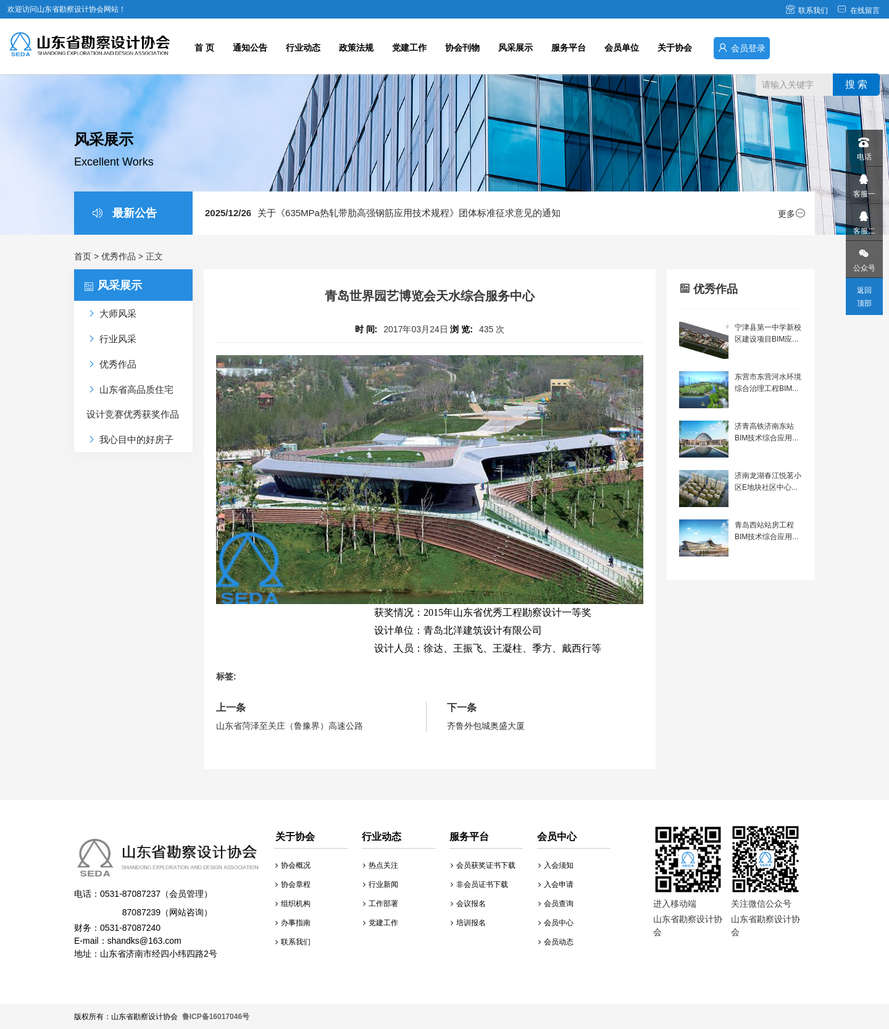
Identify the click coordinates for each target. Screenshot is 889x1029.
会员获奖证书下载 (483, 865)
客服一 (864, 182)
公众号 (864, 256)
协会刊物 (462, 47)
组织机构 (293, 903)
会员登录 (742, 48)
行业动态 (303, 47)
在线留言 (858, 10)
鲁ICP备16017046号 (215, 1016)
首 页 (204, 47)
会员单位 (621, 47)
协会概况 (293, 865)
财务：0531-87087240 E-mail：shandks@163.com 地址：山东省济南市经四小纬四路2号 (166, 898)
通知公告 (250, 47)
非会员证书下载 (479, 884)
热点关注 (380, 865)
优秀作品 (118, 256)
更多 (791, 214)
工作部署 (380, 903)
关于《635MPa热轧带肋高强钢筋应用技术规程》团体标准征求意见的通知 (383, 213)
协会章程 (293, 884)
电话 (864, 145)
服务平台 (568, 47)
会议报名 (468, 903)
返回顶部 (864, 297)
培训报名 (468, 922)
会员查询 (556, 903)
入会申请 (556, 884)
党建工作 (409, 47)
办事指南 (293, 922)
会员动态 (556, 942)
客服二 (864, 219)
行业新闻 (380, 884)
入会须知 (556, 865)
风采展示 (515, 47)
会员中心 (556, 922)
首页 (82, 256)
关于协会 (674, 47)
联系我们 (806, 10)
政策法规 (356, 47)
